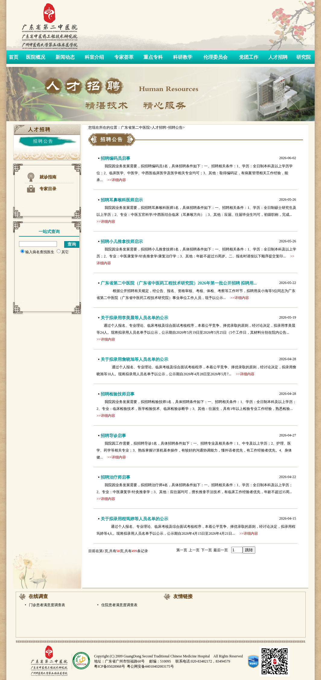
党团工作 (248, 57)
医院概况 (35, 57)
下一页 (206, 550)
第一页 (181, 550)
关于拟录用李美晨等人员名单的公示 (134, 318)
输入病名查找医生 (37, 252)
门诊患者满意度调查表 (46, 605)
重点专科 (153, 57)
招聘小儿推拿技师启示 (122, 241)
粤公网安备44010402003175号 (150, 666)
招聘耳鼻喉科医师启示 (122, 200)
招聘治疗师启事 (115, 477)
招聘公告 (43, 141)
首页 (13, 57)
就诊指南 (47, 177)
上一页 (194, 550)
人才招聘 (278, 57)
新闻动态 (65, 57)
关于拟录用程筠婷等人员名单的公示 (134, 519)
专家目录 (47, 189)
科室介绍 (94, 57)
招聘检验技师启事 (117, 394)
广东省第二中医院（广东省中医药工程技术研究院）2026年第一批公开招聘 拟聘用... (179, 283)
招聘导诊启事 (113, 435)
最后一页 (220, 550)
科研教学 (182, 57)
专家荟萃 (124, 57)
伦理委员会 (215, 57)
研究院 (303, 57)
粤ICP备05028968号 (109, 666)
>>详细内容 (116, 180)
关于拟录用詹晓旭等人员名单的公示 (134, 359)
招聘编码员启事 (115, 158)
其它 (63, 252)
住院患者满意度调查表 (118, 605)
